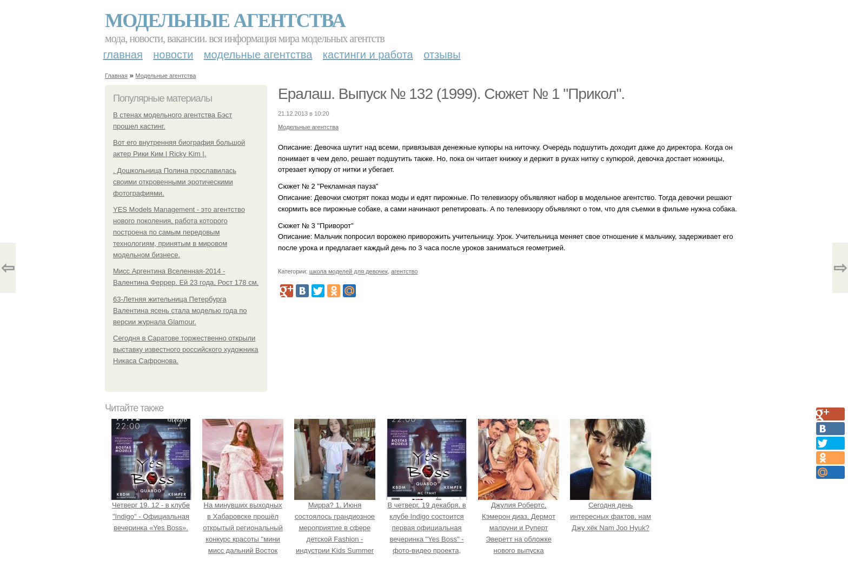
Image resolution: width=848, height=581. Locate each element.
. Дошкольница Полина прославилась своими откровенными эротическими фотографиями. (174, 181)
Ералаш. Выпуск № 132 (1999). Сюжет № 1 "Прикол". (451, 93)
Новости (173, 55)
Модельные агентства (225, 20)
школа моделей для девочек (348, 271)
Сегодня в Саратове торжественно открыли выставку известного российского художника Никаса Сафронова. (185, 349)
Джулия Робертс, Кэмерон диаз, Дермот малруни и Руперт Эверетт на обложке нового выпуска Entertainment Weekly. (518, 528)
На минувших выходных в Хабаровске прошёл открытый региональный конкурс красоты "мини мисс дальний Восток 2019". (242, 528)
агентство (404, 271)
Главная (123, 55)
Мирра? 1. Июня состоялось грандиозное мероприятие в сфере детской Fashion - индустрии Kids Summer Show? (334, 528)
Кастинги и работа (368, 55)
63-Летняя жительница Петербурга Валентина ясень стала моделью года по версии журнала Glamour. (180, 310)
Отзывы (441, 55)
